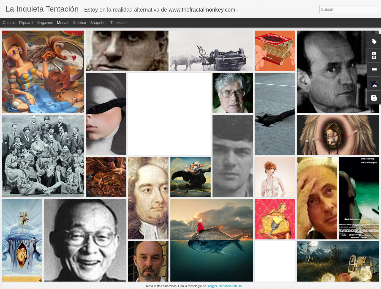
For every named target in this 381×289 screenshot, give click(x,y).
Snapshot (98, 22)
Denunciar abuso (230, 286)
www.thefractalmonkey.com (202, 10)
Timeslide (118, 22)
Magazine (45, 22)
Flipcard (26, 22)
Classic (9, 22)
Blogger (212, 286)
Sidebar (79, 22)
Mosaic (63, 22)
